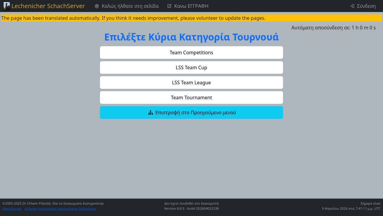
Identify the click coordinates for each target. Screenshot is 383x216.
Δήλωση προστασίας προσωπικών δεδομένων (60, 208)
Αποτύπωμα (12, 208)
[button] (191, 52)
